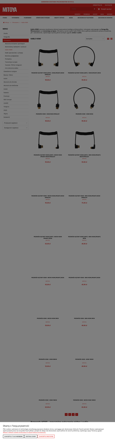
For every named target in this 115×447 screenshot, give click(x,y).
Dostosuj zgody (31, 436)
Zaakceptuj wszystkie (46, 436)
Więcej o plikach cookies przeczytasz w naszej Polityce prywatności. (24, 432)
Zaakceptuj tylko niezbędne (13, 436)
